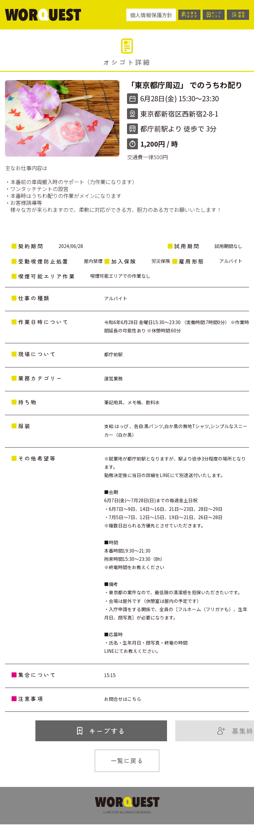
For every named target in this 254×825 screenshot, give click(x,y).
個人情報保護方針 (146, 15)
